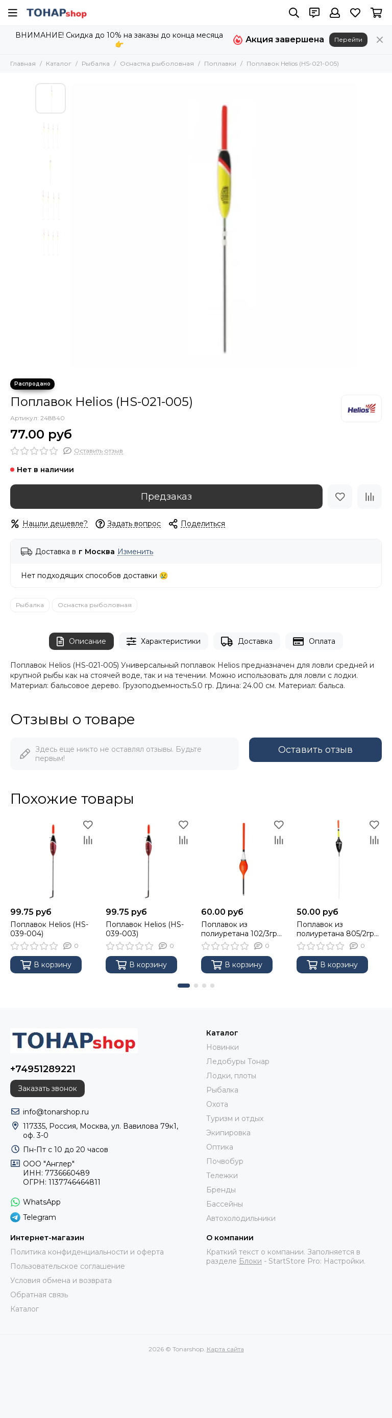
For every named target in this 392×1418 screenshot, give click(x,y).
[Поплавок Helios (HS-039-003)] (148, 859)
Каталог (58, 63)
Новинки (222, 1047)
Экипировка (228, 1132)
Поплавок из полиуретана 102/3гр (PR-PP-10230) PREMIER (239, 929)
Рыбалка (96, 63)
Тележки (222, 1175)
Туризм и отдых (234, 1118)
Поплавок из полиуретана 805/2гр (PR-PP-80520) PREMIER (335, 929)
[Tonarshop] (57, 13)
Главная (23, 63)
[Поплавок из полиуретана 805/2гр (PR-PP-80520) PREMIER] (339, 859)
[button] (184, 986)
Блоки (250, 1261)
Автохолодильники (241, 1218)
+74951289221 (43, 1069)
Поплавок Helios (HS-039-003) (145, 929)
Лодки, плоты (231, 1075)
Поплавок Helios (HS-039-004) (49, 929)
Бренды (221, 1189)
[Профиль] (335, 12)
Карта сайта (225, 1349)
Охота (217, 1104)
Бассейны (224, 1204)
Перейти (348, 39)
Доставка (247, 641)
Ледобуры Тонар (238, 1061)
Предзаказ (166, 496)
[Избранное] (355, 12)
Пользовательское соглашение (67, 1266)
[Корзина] (376, 12)
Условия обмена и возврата (61, 1280)
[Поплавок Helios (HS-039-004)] (52, 859)
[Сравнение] (369, 496)
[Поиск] (294, 12)
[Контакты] (314, 12)
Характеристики (164, 641)
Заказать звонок (47, 1088)
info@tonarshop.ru (56, 1111)
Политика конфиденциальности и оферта (87, 1252)
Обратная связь (39, 1294)
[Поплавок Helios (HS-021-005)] (214, 225)
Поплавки (220, 63)
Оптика (219, 1147)
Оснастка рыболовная (157, 63)
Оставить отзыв (315, 749)
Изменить (135, 552)
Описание (81, 641)
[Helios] (361, 408)
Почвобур (224, 1161)
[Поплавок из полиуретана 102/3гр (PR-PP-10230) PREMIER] (243, 859)
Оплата (314, 641)
